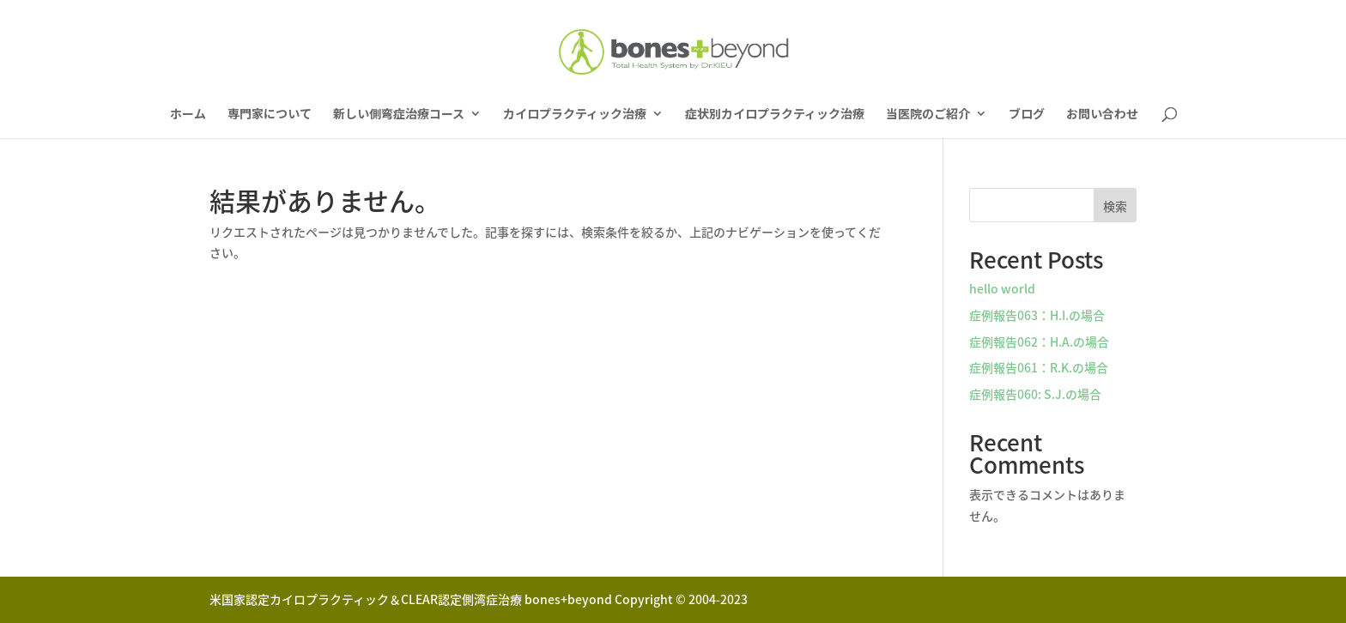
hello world (1002, 288)
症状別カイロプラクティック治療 (774, 114)
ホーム (188, 114)
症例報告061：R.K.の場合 (1038, 367)
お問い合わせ (1102, 114)
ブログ (1027, 114)
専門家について (269, 114)
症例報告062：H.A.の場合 (1039, 341)
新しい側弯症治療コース (398, 114)
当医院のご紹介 (928, 114)
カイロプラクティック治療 (574, 114)
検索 (1115, 206)
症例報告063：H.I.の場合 (1037, 315)
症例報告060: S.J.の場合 (1035, 393)
